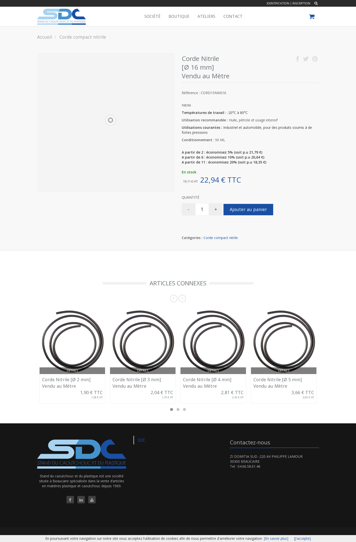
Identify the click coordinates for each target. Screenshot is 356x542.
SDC (142, 440)
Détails (72, 371)
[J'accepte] (302, 538)
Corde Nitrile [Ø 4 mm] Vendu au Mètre (207, 383)
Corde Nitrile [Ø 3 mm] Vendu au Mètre (136, 383)
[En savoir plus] (276, 538)
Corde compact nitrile (220, 237)
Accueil (44, 37)
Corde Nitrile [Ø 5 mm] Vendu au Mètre (277, 383)
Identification (278, 3)
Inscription (301, 3)
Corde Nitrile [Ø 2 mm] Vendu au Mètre (66, 383)
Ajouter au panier (248, 209)
